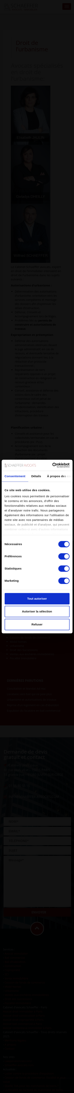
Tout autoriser (37, 598)
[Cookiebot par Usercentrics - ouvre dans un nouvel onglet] (52, 465)
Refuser (37, 624)
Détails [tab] (36, 476)
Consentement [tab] (15, 476)
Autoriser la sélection (37, 611)
